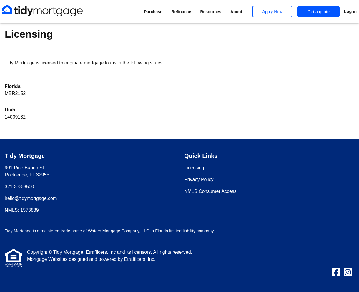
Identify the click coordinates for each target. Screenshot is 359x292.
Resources (210, 11)
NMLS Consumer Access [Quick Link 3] (210, 191)
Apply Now (272, 11)
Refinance (181, 11)
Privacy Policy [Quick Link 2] (199, 179)
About (236, 11)
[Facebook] (336, 273)
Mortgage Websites (48, 259)
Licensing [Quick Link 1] (194, 167)
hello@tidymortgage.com (31, 198)
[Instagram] (348, 273)
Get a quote (319, 11)
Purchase (153, 11)
